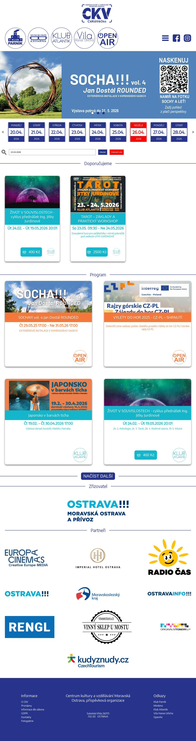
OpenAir (158, 717)
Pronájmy (26, 705)
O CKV (24, 701)
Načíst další (98, 476)
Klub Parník (160, 701)
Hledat (103, 152)
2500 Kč (97, 252)
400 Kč (31, 252)
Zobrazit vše (116, 152)
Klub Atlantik (161, 709)
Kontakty (26, 717)
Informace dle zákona (32, 709)
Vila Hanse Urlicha (163, 713)
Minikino (158, 705)
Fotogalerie (27, 720)
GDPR (24, 713)
